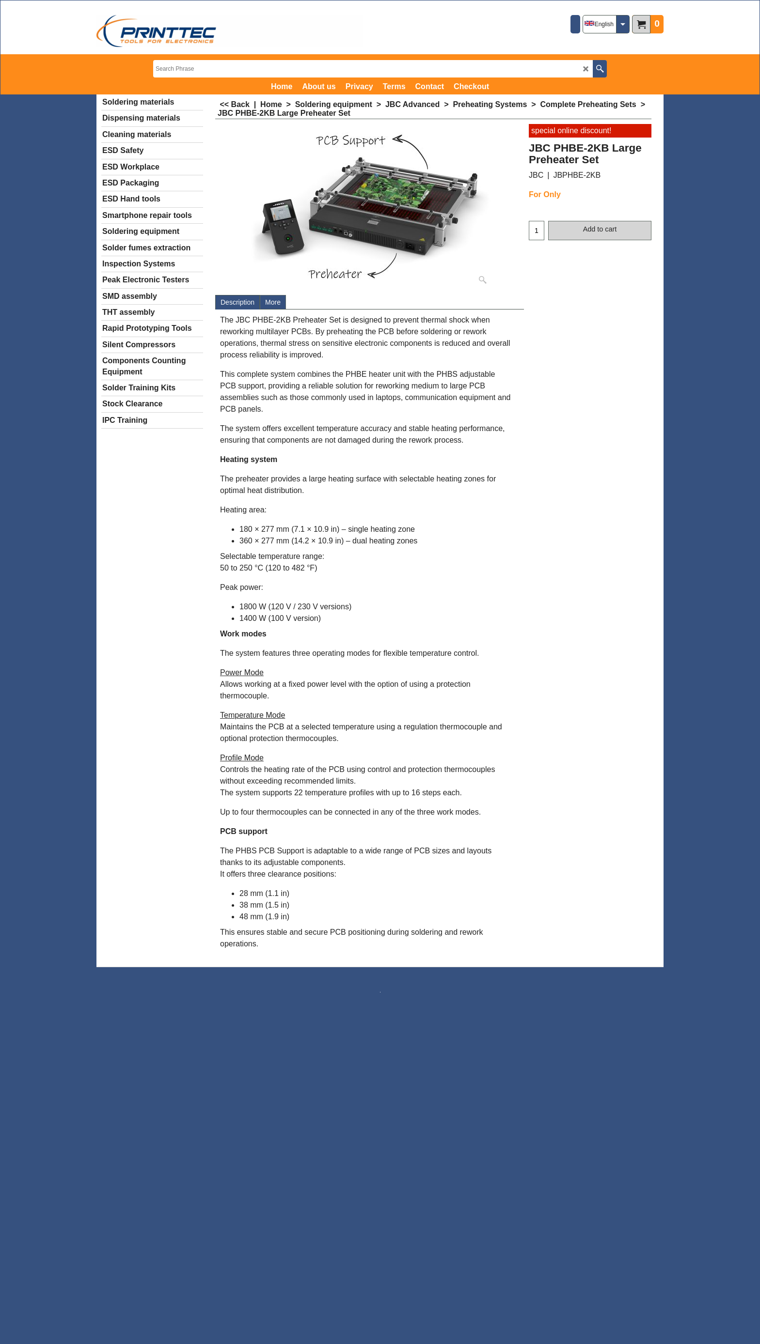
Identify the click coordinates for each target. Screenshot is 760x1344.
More (273, 302)
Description (237, 302)
